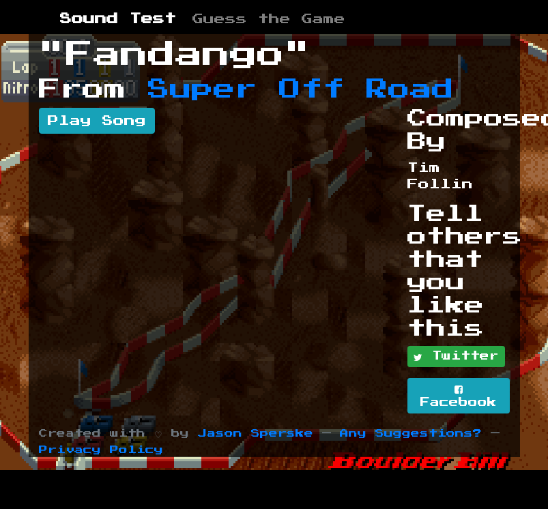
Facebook (458, 396)
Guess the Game (268, 19)
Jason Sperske (255, 433)
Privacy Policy (101, 450)
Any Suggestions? (411, 433)
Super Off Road (301, 89)
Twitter (456, 356)
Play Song (97, 120)
